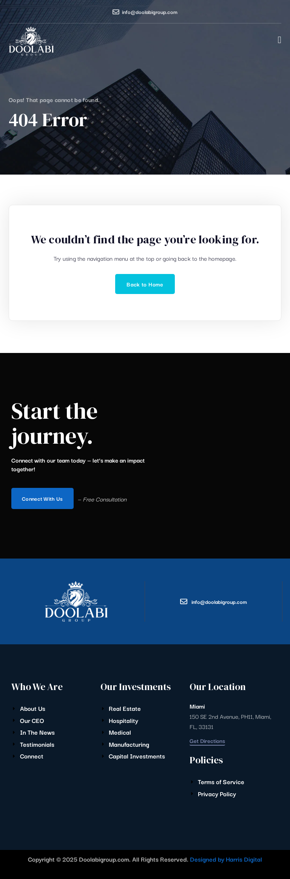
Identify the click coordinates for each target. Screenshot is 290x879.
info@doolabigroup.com (149, 12)
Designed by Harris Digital (226, 859)
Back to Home (144, 284)
